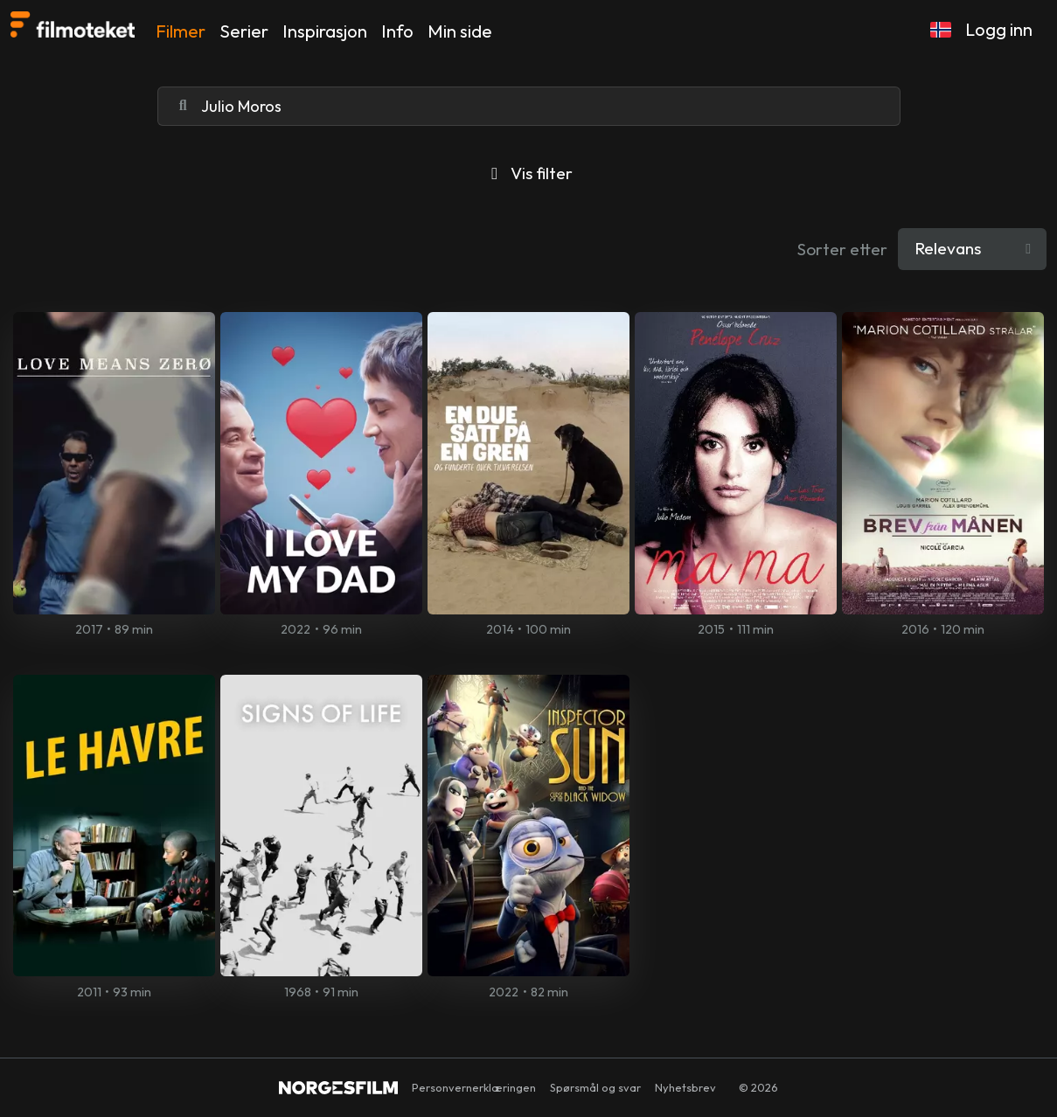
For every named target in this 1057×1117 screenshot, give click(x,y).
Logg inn (999, 29)
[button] (940, 30)
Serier (243, 31)
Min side (460, 31)
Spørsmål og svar (595, 1087)
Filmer (180, 31)
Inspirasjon (324, 31)
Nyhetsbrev (685, 1087)
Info (397, 31)
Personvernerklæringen (474, 1087)
